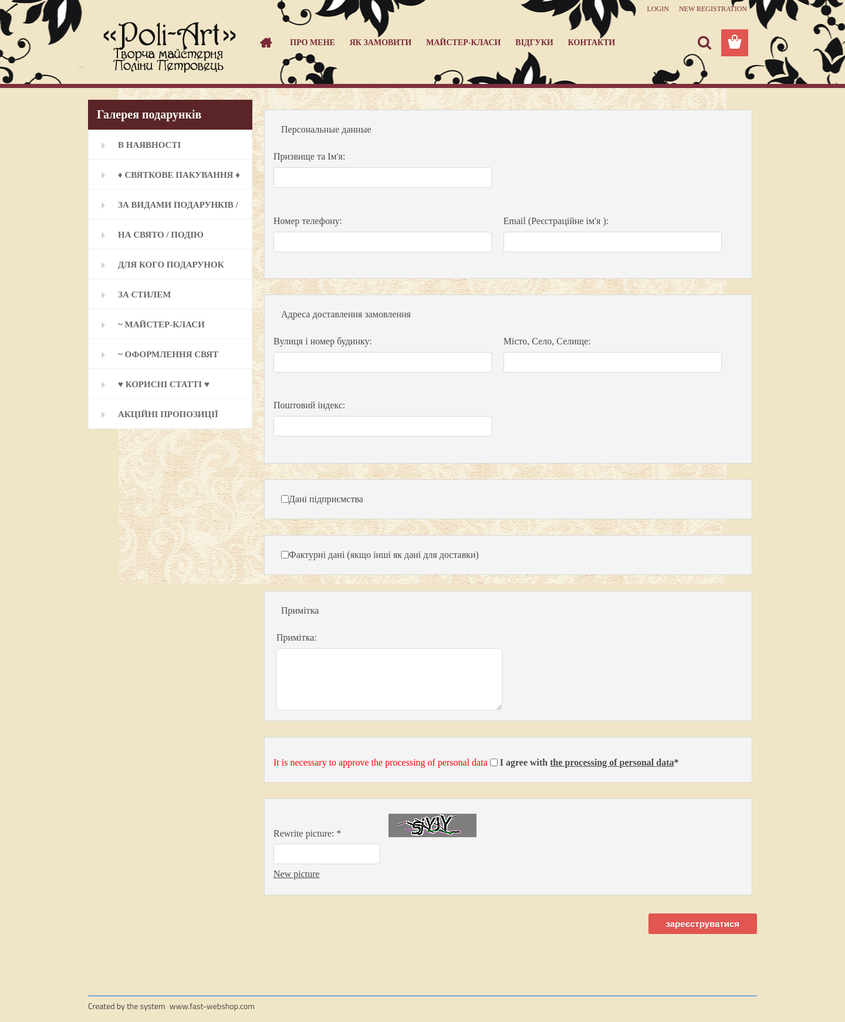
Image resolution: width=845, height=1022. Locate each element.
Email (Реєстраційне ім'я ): (556, 221)
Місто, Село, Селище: (547, 341)
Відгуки (534, 42)
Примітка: (296, 637)
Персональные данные (326, 129)
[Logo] (168, 43)
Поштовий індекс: (309, 405)
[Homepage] (265, 42)
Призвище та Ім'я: (309, 156)
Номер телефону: (307, 221)
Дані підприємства (326, 499)
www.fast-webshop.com (212, 1006)
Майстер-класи (463, 42)
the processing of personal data (612, 762)
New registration (713, 9)
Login (658, 9)
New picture (296, 874)
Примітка (300, 610)
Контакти (592, 42)
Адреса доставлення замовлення (346, 314)
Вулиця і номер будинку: (322, 341)
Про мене (312, 42)
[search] (704, 42)
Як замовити (381, 42)
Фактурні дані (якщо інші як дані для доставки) (384, 555)
